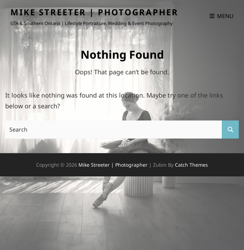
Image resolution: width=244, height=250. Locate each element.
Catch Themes (191, 164)
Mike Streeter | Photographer (94, 12)
